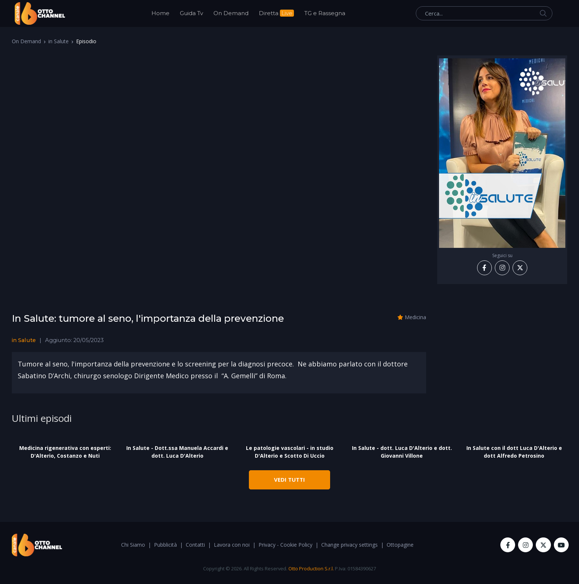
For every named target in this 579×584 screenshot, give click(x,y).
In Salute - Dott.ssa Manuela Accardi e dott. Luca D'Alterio (177, 451)
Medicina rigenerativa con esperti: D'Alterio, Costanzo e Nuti (65, 451)
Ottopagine (400, 544)
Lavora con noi (232, 544)
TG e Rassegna (324, 13)
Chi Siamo (133, 544)
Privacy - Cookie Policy (285, 544)
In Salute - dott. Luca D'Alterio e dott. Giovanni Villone (402, 451)
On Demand (231, 13)
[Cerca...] (484, 13)
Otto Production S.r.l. (311, 568)
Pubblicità (165, 544)
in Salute (58, 41)
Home (160, 13)
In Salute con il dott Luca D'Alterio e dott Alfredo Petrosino (514, 451)
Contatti (195, 544)
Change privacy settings (349, 544)
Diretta (276, 13)
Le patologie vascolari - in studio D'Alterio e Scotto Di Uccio (289, 451)
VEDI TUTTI (289, 479)
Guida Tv (191, 13)
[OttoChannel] (40, 13)
